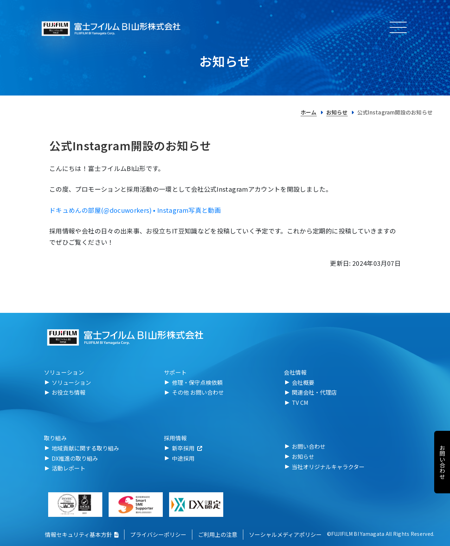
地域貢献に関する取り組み (85, 448)
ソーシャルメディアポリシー (285, 534)
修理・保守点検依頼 (197, 382)
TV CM (300, 402)
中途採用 (183, 458)
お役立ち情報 (68, 392)
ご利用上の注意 (217, 534)
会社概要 (303, 382)
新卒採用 (187, 448)
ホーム (309, 112)
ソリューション (71, 382)
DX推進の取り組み (75, 458)
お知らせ (337, 112)
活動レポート (68, 468)
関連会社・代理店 (314, 392)
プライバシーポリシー (158, 534)
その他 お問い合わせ (198, 392)
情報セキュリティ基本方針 (81, 534)
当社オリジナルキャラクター (328, 466)
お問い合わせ (309, 446)
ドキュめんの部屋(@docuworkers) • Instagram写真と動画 (135, 210)
